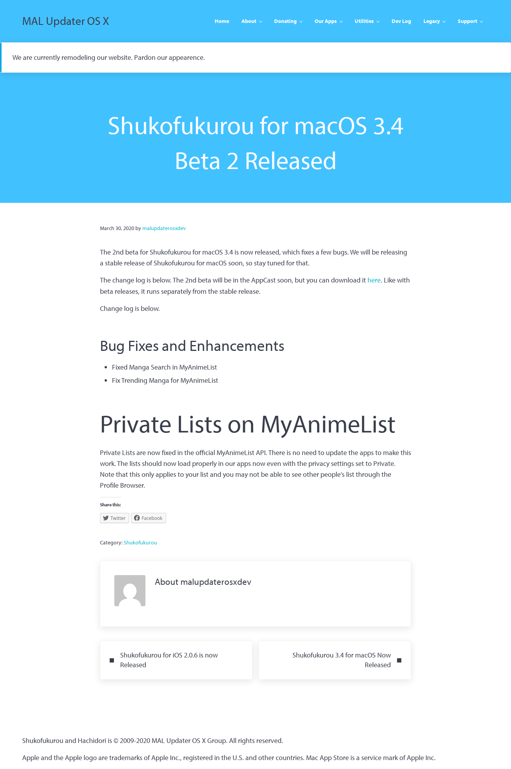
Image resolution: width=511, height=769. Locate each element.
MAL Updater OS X (66, 21)
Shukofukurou (140, 544)
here (374, 281)
